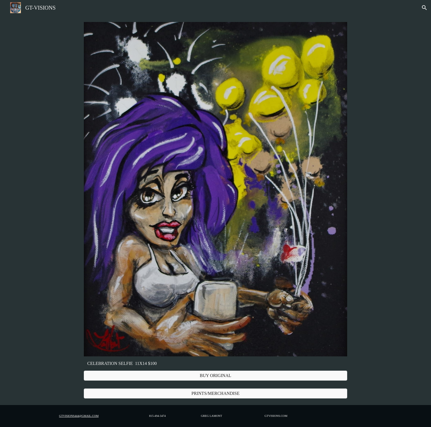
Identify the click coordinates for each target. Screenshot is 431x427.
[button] (424, 7)
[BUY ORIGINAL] (215, 375)
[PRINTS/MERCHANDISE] (215, 393)
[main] (215, 363)
